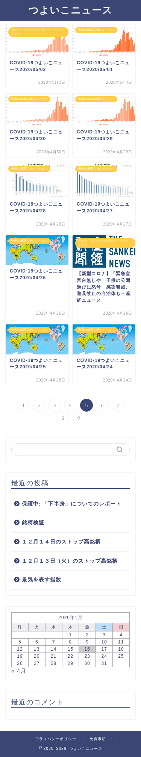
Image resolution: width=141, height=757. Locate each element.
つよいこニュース (70, 10)
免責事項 (97, 739)
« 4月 (18, 671)
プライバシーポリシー (55, 739)
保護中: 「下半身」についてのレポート (71, 504)
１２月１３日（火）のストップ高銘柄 (70, 561)
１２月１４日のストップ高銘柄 (61, 542)
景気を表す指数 (41, 580)
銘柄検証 (33, 522)
